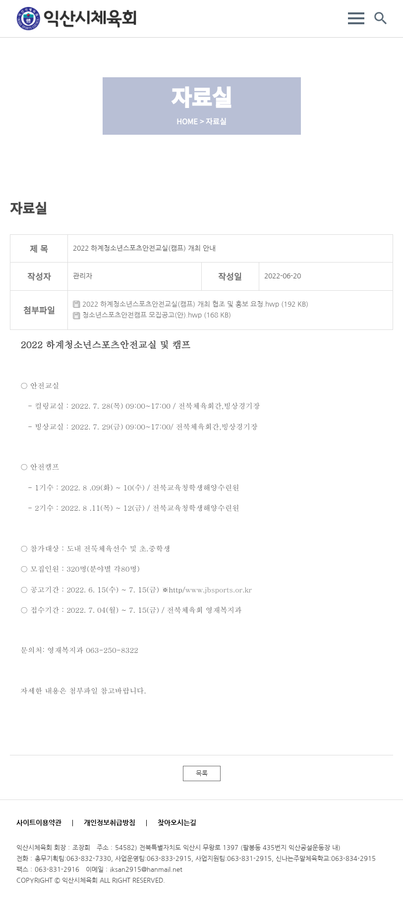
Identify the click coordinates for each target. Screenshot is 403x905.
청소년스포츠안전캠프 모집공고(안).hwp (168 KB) (152, 315)
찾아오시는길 (177, 822)
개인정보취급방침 (109, 822)
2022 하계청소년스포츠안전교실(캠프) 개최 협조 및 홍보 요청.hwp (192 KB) (190, 304)
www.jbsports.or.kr (218, 589)
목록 (202, 773)
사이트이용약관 (38, 822)
